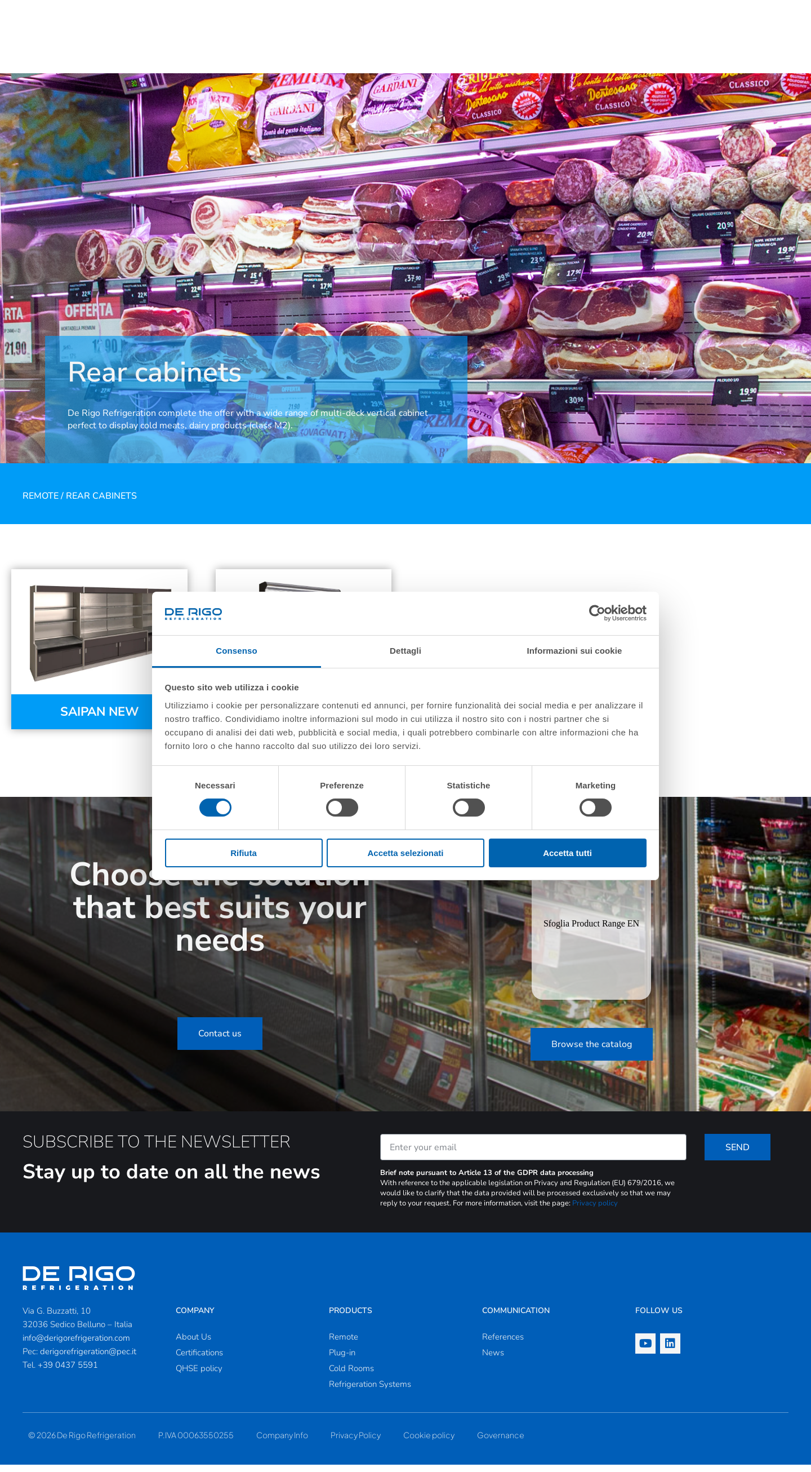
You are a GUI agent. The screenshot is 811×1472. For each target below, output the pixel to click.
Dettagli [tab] (405, 650)
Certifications (199, 1359)
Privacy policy (595, 1210)
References (503, 1344)
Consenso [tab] (236, 650)
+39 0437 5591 (68, 1372)
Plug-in (342, 1359)
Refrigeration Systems (370, 1391)
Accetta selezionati (405, 853)
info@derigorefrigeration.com (76, 1345)
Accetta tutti (567, 853)
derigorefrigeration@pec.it (88, 1358)
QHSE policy (199, 1375)
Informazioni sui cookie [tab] (574, 650)
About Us (193, 1344)
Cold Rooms (351, 1375)
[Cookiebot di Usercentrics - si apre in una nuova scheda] (597, 613)
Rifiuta (243, 853)
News (493, 1359)
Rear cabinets (101, 503)
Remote (41, 503)
